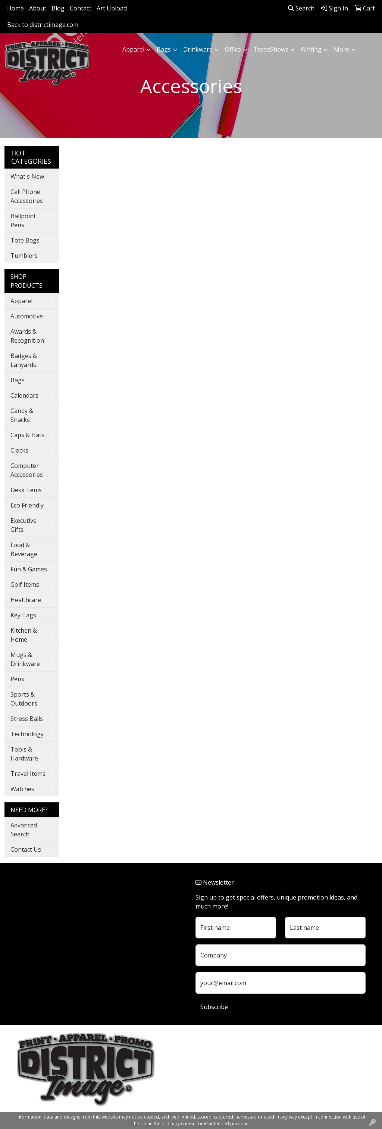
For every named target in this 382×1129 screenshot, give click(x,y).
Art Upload (112, 8)
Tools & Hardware (24, 753)
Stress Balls (26, 719)
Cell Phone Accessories (26, 196)
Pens (17, 679)
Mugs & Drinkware (25, 659)
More (341, 49)
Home (15, 8)
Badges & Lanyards (23, 360)
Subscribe (214, 1007)
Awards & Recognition (27, 336)
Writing (311, 49)
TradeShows (270, 49)
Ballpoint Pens (23, 220)
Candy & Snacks (21, 415)
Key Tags (23, 615)
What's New (27, 176)
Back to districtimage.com (42, 25)
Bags (164, 49)
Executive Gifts (23, 525)
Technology (27, 734)
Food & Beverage (23, 549)
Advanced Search (23, 829)
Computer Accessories (26, 470)
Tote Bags (25, 240)
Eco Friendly (27, 505)
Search (301, 8)
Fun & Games (28, 569)
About (37, 8)
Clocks (19, 450)
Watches (22, 789)
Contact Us (25, 849)
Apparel (133, 49)
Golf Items (24, 584)
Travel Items (28, 773)
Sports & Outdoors (23, 698)
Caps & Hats (27, 435)
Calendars (24, 395)
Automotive (26, 316)
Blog (58, 8)
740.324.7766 (213, 1078)
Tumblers (24, 256)
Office (233, 49)
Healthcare (25, 600)
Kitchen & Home (23, 635)
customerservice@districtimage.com (245, 1087)
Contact (80, 8)
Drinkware (198, 49)
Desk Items (26, 490)
